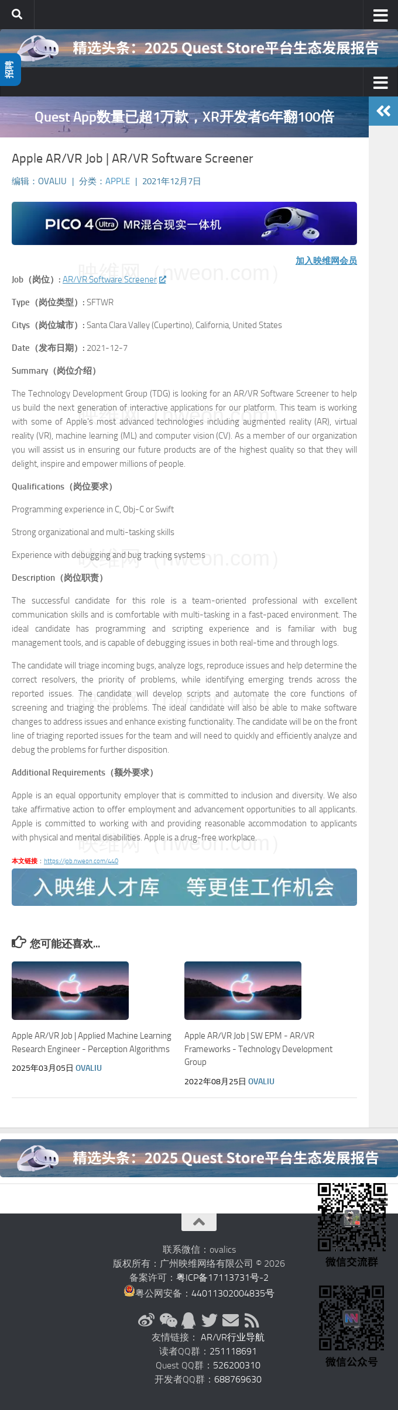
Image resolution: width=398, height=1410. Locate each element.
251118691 (233, 1351)
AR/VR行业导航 (233, 1337)
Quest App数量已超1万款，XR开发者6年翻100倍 (184, 116)
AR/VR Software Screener (114, 279)
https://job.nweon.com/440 (81, 861)
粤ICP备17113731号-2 (222, 1277)
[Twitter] (209, 1320)
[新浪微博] (146, 1320)
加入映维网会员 (326, 261)
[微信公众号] (167, 1320)
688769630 (238, 1379)
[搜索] (17, 14)
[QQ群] (188, 1320)
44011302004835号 (233, 1293)
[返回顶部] (199, 1222)
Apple (117, 181)
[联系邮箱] (230, 1320)
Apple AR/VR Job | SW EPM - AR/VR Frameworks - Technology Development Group (258, 1048)
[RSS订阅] (251, 1320)
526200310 (236, 1365)
